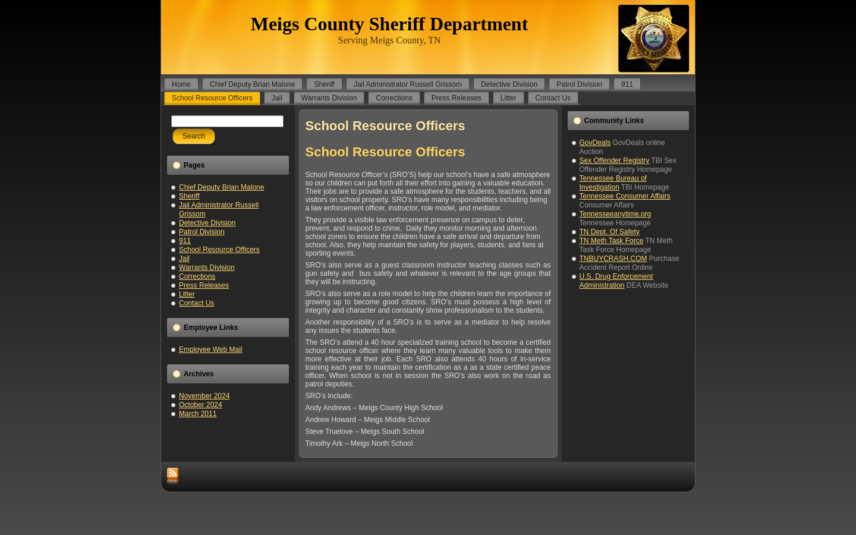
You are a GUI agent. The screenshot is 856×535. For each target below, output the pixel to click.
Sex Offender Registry (615, 160)
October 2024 (200, 405)
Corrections (197, 276)
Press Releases (204, 285)
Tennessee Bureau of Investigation (613, 182)
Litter (187, 294)
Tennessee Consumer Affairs (625, 196)
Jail (184, 258)
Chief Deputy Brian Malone (221, 187)
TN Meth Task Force (612, 241)
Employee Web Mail (211, 349)
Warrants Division (207, 267)
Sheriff (189, 196)
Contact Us (196, 303)
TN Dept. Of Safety (610, 232)
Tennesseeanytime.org (616, 214)
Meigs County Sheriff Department (389, 23)
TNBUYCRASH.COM (613, 258)
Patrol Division (202, 232)
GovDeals (595, 143)
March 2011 (197, 414)
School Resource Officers (219, 250)
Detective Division (207, 223)
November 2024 (204, 396)
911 (185, 241)
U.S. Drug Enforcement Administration (616, 280)
